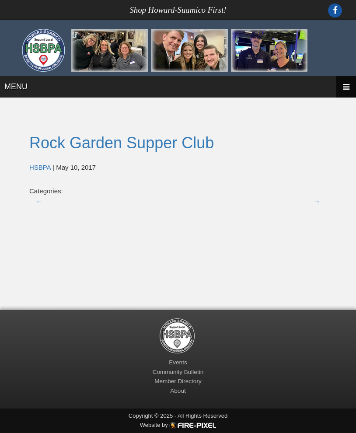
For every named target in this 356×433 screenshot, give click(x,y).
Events (178, 362)
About (177, 391)
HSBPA (40, 167)
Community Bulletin (178, 372)
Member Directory (177, 381)
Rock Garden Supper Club (121, 143)
